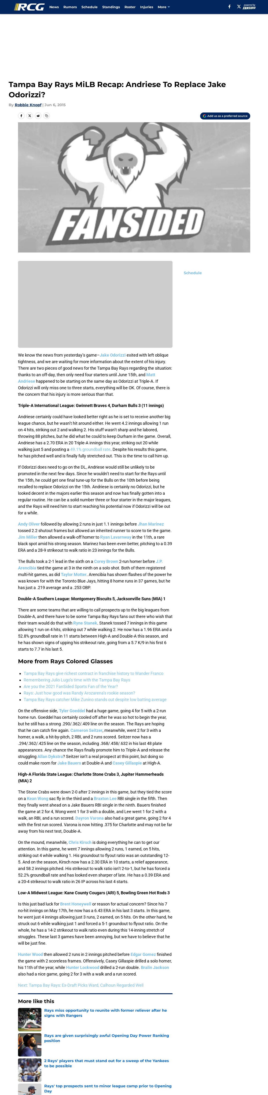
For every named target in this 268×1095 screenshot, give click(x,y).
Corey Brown (106, 561)
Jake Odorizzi (113, 355)
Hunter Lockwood (82, 967)
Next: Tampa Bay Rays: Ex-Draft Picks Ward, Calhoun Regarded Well (80, 985)
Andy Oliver (29, 524)
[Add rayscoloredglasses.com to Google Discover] (225, 115)
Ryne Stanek (85, 623)
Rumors (70, 7)
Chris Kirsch (80, 842)
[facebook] (229, 6)
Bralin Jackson (155, 967)
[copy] (46, 115)
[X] (239, 6)
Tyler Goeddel (72, 710)
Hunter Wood (30, 954)
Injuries (146, 7)
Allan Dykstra (50, 756)
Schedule (89, 7)
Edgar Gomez (143, 954)
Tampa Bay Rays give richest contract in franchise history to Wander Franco (93, 673)
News (54, 7)
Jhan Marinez (151, 524)
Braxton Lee (105, 798)
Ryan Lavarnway (115, 537)
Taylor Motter (74, 574)
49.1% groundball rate (90, 449)
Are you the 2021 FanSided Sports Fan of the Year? (71, 686)
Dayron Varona (89, 818)
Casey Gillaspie (127, 763)
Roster (130, 7)
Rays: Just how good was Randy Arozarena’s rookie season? (79, 693)
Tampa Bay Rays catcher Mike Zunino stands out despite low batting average (95, 699)
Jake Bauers (69, 763)
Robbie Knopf (28, 105)
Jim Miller (27, 537)
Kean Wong (37, 798)
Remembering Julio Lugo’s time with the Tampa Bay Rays (77, 679)
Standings (111, 7)
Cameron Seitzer (86, 730)
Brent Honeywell (75, 904)
